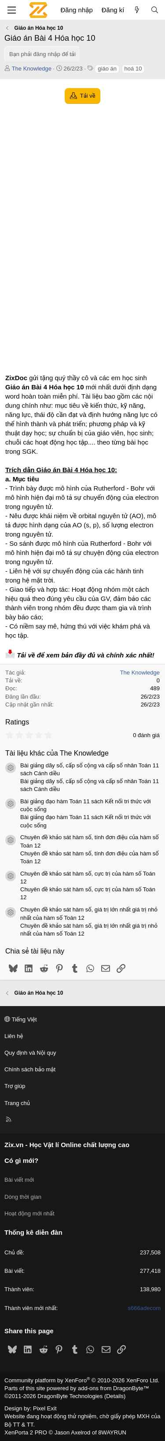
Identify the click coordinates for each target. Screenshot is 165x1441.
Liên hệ (13, 1036)
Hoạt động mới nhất (29, 1213)
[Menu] (11, 10)
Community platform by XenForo (81, 1380)
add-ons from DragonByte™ (113, 1388)
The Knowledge (31, 68)
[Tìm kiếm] (154, 10)
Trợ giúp (14, 1086)
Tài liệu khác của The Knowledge (57, 753)
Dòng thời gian (22, 1197)
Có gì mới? (21, 1160)
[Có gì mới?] (137, 10)
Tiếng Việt (20, 1019)
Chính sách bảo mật (29, 1069)
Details (115, 1396)
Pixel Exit (44, 1408)
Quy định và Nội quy (30, 1052)
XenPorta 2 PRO (25, 1432)
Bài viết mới (19, 1179)
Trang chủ (17, 1103)
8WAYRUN (112, 1432)
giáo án (107, 68)
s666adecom (144, 1308)
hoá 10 (133, 68)
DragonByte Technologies (70, 1396)
